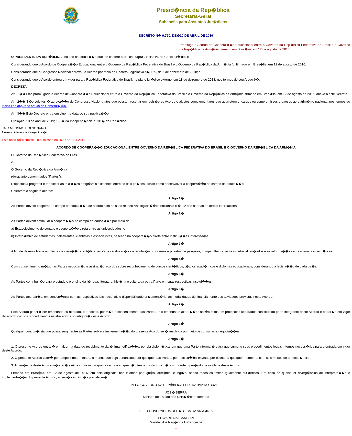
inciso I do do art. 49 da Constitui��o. (34, 106)
